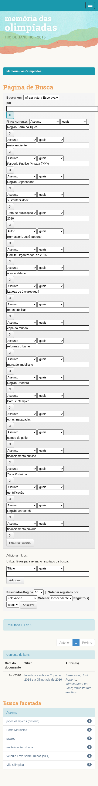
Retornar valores (20, 542)
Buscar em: (14, 97)
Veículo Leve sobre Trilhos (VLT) (27, 756)
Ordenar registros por (63, 592)
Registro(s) (81, 598)
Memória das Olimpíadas (23, 71)
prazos (10, 738)
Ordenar (43, 598)
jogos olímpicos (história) (22, 721)
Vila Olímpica (15, 764)
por (8, 103)
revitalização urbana (19, 747)
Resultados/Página (19, 592)
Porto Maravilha (16, 730)
